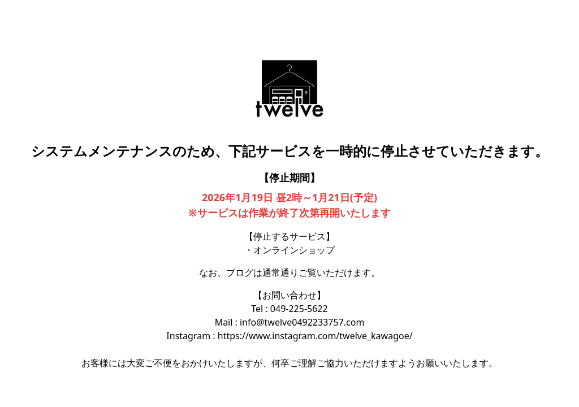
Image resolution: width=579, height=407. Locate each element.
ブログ (239, 272)
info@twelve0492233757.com (302, 322)
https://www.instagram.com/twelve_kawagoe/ (315, 336)
